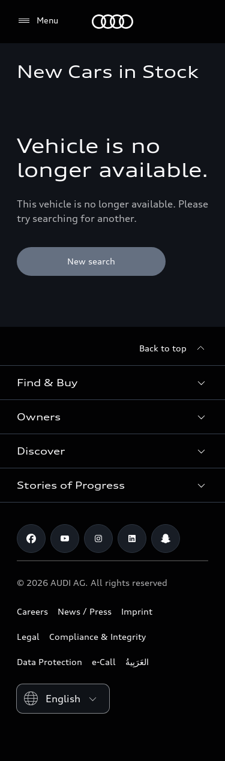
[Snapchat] (165, 538)
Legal (28, 636)
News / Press (85, 611)
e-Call (104, 662)
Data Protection (49, 662)
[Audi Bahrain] (112, 21)
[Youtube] (64, 538)
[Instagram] (98, 538)
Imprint (136, 611)
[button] (112, 382)
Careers (32, 611)
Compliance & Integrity (97, 636)
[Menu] (37, 21)
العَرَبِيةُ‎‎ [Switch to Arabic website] (137, 662)
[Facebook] (31, 538)
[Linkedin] (132, 538)
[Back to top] (173, 348)
